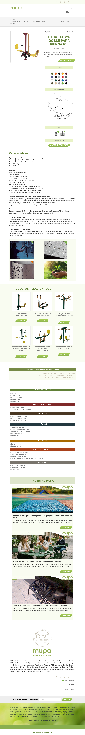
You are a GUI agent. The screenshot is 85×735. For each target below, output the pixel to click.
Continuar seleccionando (48, 32)
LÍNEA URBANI (15, 446)
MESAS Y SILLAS (16, 397)
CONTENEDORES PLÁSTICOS (20, 410)
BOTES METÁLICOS (17, 408)
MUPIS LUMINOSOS (17, 433)
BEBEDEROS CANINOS (18, 467)
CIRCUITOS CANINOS (17, 465)
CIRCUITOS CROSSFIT (18, 455)
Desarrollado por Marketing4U (42, 732)
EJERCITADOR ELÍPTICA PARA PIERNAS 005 (42, 315)
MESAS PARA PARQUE (18, 418)
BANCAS (13, 393)
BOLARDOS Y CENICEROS (19, 429)
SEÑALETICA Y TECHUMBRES (20, 431)
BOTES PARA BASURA (18, 395)
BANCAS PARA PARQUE (18, 416)
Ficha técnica (66, 61)
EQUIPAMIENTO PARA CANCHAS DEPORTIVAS (26, 459)
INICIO (12, 20)
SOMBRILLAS (15, 401)
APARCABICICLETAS (17, 427)
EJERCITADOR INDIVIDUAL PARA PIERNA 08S (21, 315)
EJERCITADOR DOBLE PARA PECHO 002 (64, 348)
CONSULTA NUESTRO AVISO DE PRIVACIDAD (42, 720)
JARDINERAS (15, 399)
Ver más (21, 321)
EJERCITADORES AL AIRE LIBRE (21, 453)
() (67, 12)
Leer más (66, 615)
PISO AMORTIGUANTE (18, 457)
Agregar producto (59, 145)
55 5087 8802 (69, 689)
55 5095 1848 (69, 685)
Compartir (70, 31)
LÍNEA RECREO (15, 444)
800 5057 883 (69, 680)
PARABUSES (14, 435)
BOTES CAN (14, 469)
